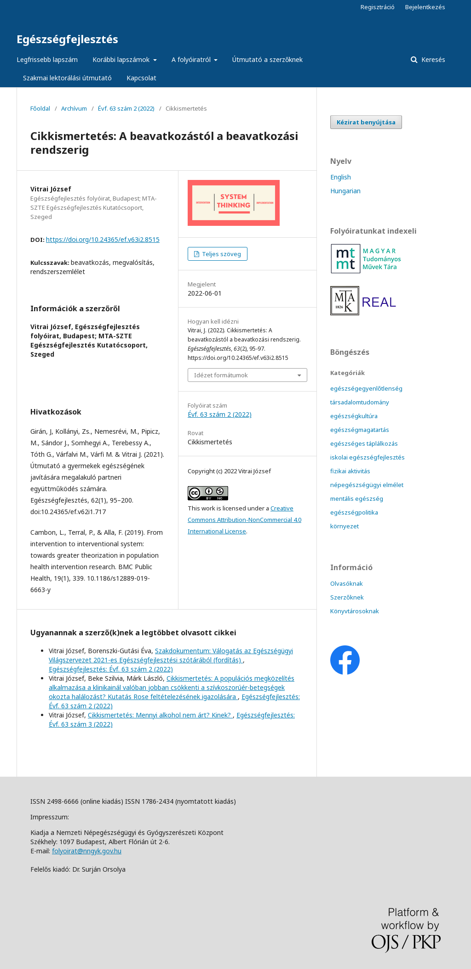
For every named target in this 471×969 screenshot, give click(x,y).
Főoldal (40, 108)
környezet (344, 526)
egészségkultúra (354, 416)
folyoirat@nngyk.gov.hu (86, 850)
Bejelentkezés (425, 7)
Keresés (432, 59)
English (340, 177)
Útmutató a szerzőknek (267, 59)
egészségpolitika (354, 512)
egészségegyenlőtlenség (366, 388)
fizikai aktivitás (350, 471)
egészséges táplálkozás (364, 443)
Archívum (74, 108)
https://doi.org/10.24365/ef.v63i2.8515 (103, 239)
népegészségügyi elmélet (366, 485)
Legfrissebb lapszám (47, 59)
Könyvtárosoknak (354, 611)
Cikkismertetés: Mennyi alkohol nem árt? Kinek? (160, 715)
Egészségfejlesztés (67, 38)
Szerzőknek (347, 597)
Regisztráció (378, 7)
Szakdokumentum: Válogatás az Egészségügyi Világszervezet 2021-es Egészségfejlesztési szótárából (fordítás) (171, 655)
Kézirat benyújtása (366, 122)
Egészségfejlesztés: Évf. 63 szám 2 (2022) (111, 669)
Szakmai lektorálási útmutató (67, 77)
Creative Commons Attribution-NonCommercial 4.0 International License (244, 519)
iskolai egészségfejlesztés (367, 457)
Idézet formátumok (221, 375)
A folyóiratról (192, 59)
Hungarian (345, 190)
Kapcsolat (141, 77)
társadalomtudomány (359, 402)
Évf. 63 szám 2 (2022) (126, 108)
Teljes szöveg (221, 254)
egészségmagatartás (359, 430)
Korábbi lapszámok (121, 59)
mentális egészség (356, 498)
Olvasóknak (346, 583)
